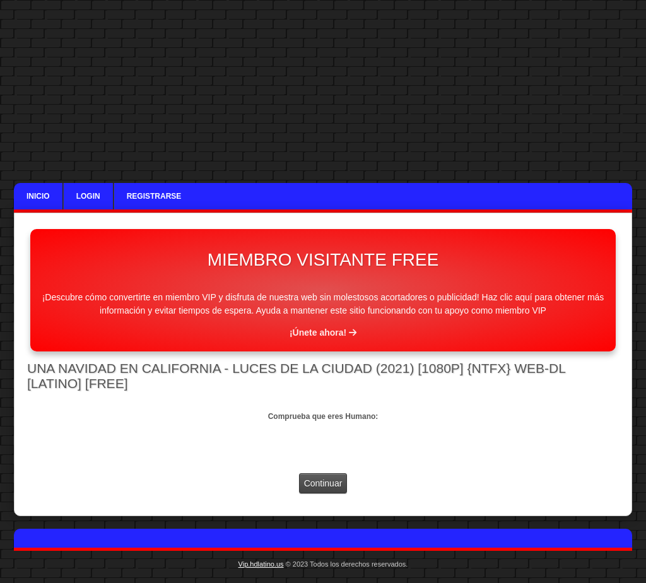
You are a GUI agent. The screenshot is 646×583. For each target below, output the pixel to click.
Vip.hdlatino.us (261, 564)
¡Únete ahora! (323, 332)
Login (88, 196)
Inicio (38, 196)
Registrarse (154, 196)
